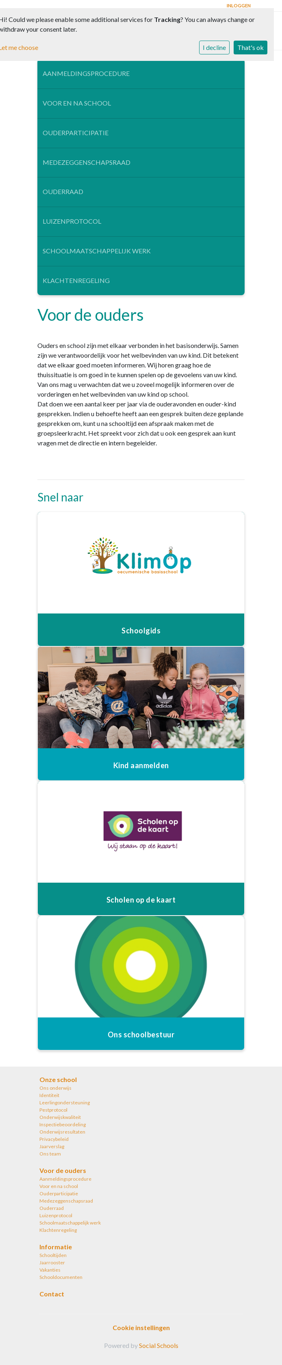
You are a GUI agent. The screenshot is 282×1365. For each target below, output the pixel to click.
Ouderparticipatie (75, 132)
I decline (214, 47)
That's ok (250, 47)
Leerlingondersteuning (64, 1102)
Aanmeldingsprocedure (86, 73)
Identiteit (49, 1095)
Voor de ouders (62, 1170)
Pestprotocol (53, 1110)
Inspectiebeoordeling (62, 1124)
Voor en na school (77, 103)
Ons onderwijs (55, 1088)
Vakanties (50, 1270)
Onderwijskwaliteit (60, 1117)
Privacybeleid (54, 1139)
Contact (51, 1294)
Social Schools (158, 1345)
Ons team (50, 1154)
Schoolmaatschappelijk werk (97, 251)
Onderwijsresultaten (62, 1132)
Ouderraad (63, 191)
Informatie (55, 1247)
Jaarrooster (52, 1262)
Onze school (58, 1079)
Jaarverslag (51, 1146)
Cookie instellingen (141, 1327)
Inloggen (239, 5)
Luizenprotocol (72, 221)
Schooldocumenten (60, 1277)
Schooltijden (53, 1255)
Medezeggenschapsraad (86, 162)
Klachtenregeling (76, 280)
